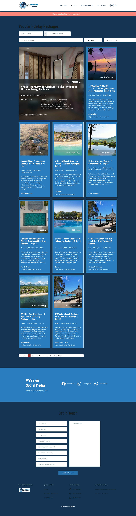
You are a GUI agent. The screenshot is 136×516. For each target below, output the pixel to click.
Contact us (102, 5)
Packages (63, 5)
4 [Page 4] (39, 356)
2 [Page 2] (32, 356)
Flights (74, 5)
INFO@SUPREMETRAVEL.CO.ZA (105, 489)
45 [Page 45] (50, 356)
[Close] (133, 14)
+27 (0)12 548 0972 (101, 493)
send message (68, 473)
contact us (48, 498)
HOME (46, 489)
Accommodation (87, 5)
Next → (60, 356)
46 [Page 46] (55, 356)
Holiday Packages (51, 493)
